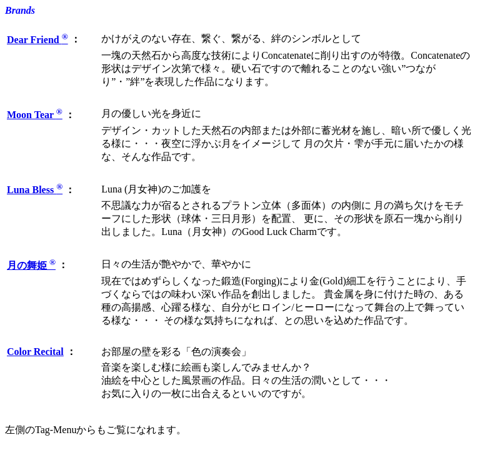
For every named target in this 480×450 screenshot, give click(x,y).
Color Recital (35, 351)
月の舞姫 (31, 265)
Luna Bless (34, 189)
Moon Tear (34, 114)
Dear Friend (37, 39)
